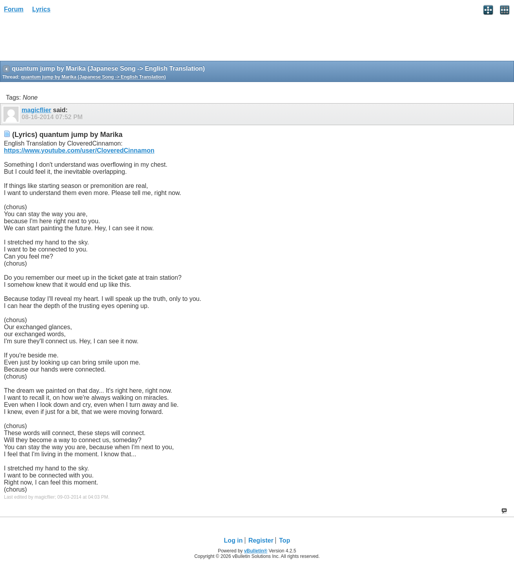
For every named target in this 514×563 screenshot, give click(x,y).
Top (284, 540)
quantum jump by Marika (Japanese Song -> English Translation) (93, 77)
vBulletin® (256, 551)
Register (260, 540)
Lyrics (41, 9)
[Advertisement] (63, 39)
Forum (14, 9)
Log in (233, 540)
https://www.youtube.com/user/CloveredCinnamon (79, 150)
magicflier (36, 110)
